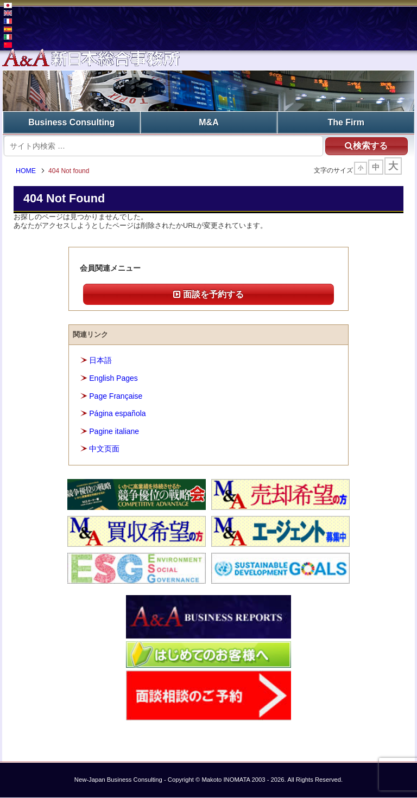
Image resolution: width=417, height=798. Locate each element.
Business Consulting (71, 122)
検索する (366, 145)
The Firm (345, 122)
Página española (117, 414)
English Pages (113, 378)
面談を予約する (208, 294)
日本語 (100, 360)
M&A (208, 122)
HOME (26, 171)
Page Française (115, 396)
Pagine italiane (114, 431)
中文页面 (104, 449)
